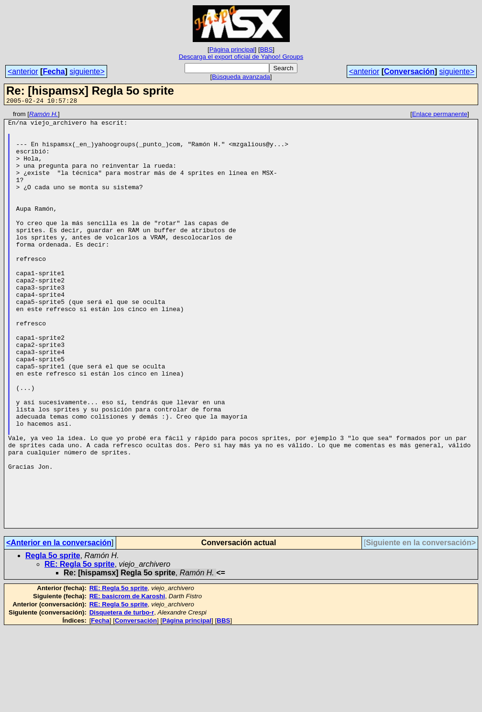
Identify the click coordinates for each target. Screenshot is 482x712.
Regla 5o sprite (52, 639)
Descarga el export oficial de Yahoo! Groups (241, 56)
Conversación (409, 71)
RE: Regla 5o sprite (79, 647)
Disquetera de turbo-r (121, 695)
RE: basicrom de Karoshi (127, 679)
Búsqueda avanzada (241, 76)
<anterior (23, 71)
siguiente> (86, 71)
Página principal (232, 49)
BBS (266, 49)
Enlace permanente (440, 115)
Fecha (54, 71)
